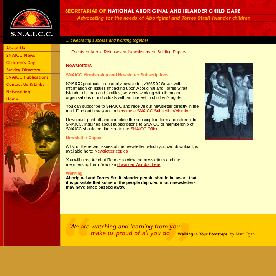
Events (77, 51)
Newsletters (139, 51)
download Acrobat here (139, 164)
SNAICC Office (144, 129)
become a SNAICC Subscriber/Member (154, 110)
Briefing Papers (171, 51)
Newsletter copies (111, 151)
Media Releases (106, 51)
